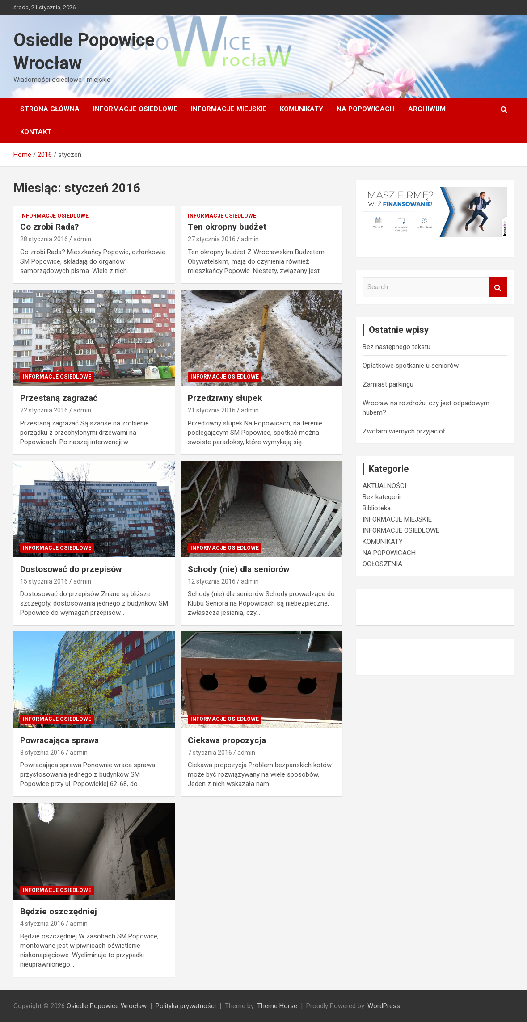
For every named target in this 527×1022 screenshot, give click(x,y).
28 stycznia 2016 (44, 239)
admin (82, 239)
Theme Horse (277, 1006)
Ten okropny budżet (227, 227)
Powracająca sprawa (59, 740)
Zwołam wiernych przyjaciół (404, 431)
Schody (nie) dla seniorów (238, 569)
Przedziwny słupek (225, 398)
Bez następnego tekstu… (398, 347)
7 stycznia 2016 (210, 752)
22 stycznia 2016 (44, 410)
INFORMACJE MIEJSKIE (228, 109)
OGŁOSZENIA (382, 564)
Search (498, 287)
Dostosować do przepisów (71, 569)
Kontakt (35, 132)
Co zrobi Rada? (49, 227)
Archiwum (427, 109)
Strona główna (50, 109)
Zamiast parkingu (388, 384)
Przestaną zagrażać (58, 398)
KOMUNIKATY (301, 109)
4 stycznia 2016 (42, 923)
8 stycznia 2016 (42, 752)
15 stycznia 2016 (44, 581)
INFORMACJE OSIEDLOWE (135, 109)
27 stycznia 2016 (212, 239)
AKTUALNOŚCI (384, 486)
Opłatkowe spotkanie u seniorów (411, 366)
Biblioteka (377, 508)
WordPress (383, 1006)
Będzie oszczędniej (58, 911)
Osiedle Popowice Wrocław (107, 1006)
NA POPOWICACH (366, 109)
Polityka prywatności (186, 1006)
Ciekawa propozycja (227, 740)
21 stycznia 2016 (212, 410)
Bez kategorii (382, 497)
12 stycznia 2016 (212, 581)
